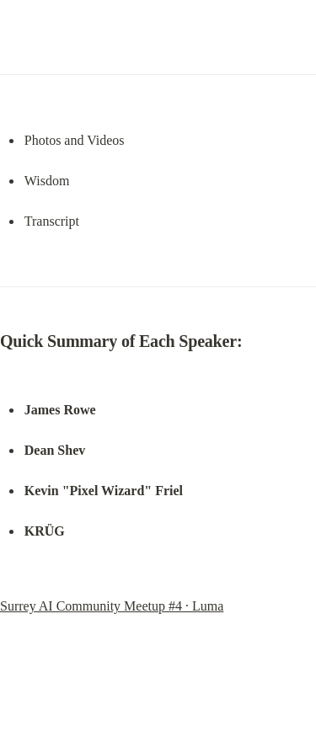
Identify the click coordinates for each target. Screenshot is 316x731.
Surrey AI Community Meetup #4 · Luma (111, 606)
